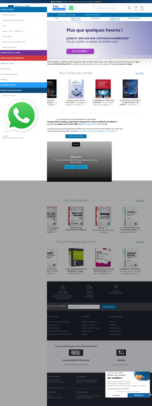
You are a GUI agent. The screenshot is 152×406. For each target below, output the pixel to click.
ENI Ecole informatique (52, 377)
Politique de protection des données (60, 334)
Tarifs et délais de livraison (91, 328)
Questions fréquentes (89, 322)
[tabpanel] (76, 39)
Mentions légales (53, 328)
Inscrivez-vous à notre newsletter (51, 307)
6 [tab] (142, 56)
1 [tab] (123, 56)
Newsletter (113, 325)
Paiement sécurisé (88, 325)
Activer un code (87, 331)
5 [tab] (138, 56)
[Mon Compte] (142, 8)
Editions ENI (20, 8)
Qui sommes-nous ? (54, 325)
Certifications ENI (118, 392)
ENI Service (14, 392)
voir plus (140, 73)
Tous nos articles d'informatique (58, 322)
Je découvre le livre (76, 136)
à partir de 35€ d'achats (89, 294)
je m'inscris (109, 307)
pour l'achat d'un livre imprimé (36, 294)
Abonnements (114, 328)
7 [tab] (146, 56)
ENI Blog (13, 377)
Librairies (112, 322)
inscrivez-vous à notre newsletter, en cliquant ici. (98, 131)
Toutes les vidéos (115, 331)
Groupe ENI (82, 377)
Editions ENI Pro (49, 392)
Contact (84, 334)
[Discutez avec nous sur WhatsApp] (71, 8)
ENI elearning (82, 392)
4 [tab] (134, 56)
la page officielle (90, 124)
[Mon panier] (135, 8)
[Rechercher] (128, 8)
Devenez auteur (114, 334)
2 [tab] (127, 56)
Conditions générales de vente (57, 331)
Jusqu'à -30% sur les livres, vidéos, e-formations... (76, 2)
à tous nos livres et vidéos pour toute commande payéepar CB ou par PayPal (62, 294)
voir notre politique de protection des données (52, 308)
